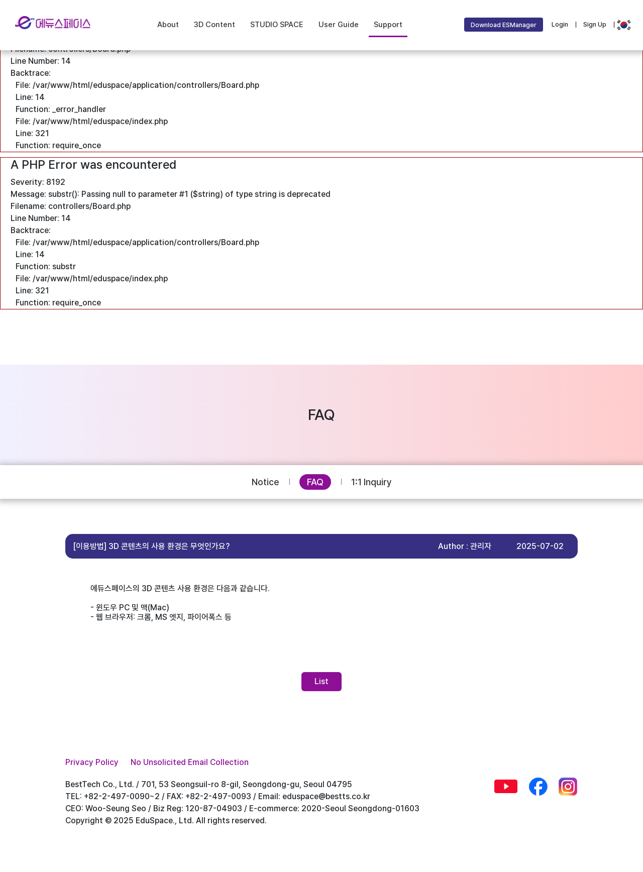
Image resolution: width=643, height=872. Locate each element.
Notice (265, 482)
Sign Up (594, 24)
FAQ (315, 482)
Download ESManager (504, 25)
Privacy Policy (92, 762)
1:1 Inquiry (371, 482)
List (321, 681)
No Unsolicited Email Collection (190, 762)
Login (560, 24)
